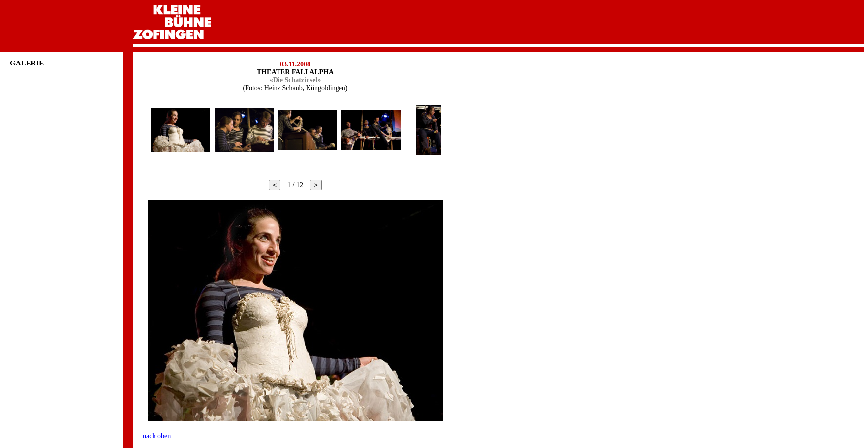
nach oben (157, 436)
